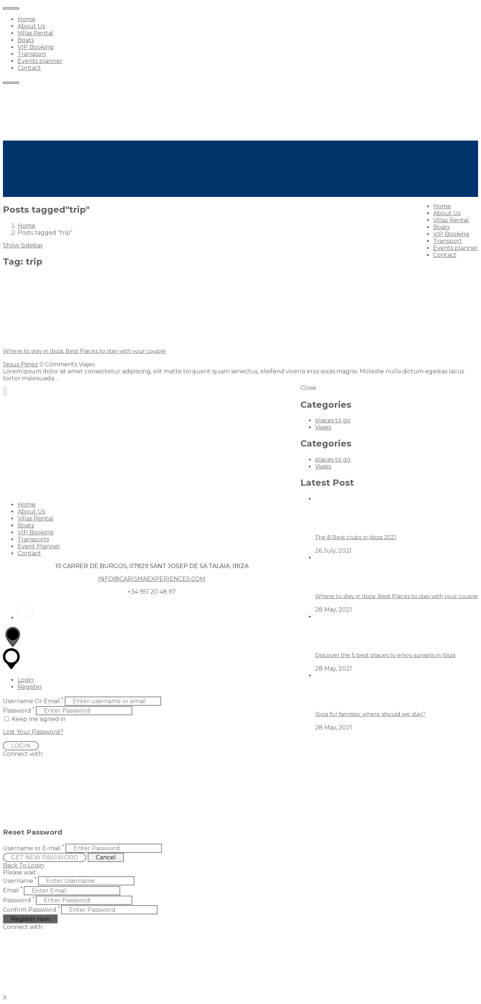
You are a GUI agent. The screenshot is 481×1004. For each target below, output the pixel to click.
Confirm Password (29, 909)
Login (26, 679)
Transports (33, 539)
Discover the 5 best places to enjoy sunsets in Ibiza (385, 655)
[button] (62, 813)
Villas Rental (35, 33)
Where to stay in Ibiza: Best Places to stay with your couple (84, 350)
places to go (333, 420)
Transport (32, 54)
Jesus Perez (20, 364)
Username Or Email (31, 701)
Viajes (323, 427)
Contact (29, 67)
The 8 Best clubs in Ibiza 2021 (355, 537)
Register (30, 686)
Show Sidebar (23, 245)
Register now (30, 918)
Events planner (40, 60)
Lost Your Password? (33, 731)
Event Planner (39, 546)
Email (11, 890)
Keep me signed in (34, 719)
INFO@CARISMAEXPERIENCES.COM (151, 578)
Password (17, 710)
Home (26, 19)
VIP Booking (36, 47)
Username (18, 880)
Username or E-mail (32, 848)
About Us (31, 26)
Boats (26, 40)
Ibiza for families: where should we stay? (370, 713)
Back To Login (23, 865)
